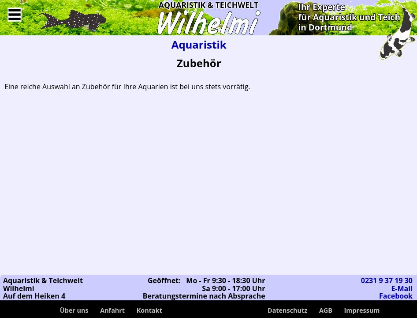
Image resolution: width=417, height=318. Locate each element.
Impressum (362, 310)
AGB (325, 310)
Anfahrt (112, 310)
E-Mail (402, 288)
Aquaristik (199, 44)
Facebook (396, 296)
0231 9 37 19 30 (387, 280)
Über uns (74, 310)
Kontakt (149, 310)
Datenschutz (287, 310)
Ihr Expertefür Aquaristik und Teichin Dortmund (349, 17)
